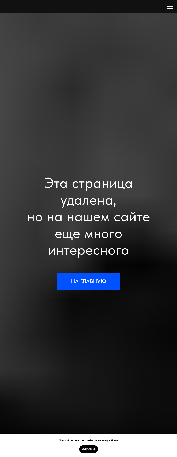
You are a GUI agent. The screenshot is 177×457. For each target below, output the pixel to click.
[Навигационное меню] (170, 7)
